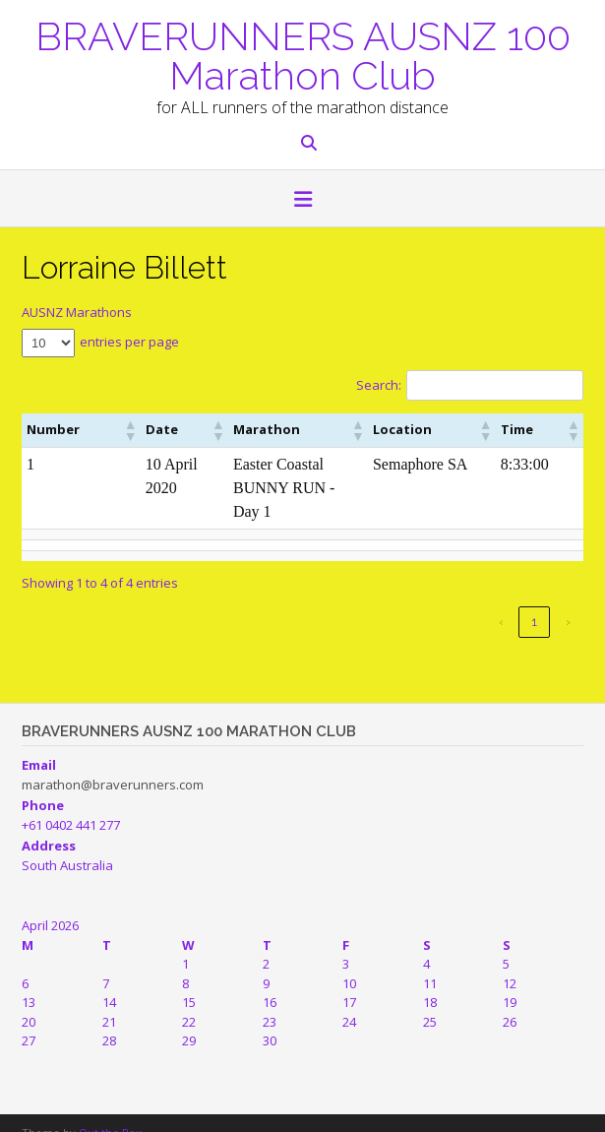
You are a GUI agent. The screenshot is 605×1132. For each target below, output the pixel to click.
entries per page (129, 341)
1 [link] (534, 598)
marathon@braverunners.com (113, 761)
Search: (378, 385)
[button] (302, 200)
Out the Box (110, 1108)
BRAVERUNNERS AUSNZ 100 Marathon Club (303, 54)
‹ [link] (501, 598)
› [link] (568, 598)
